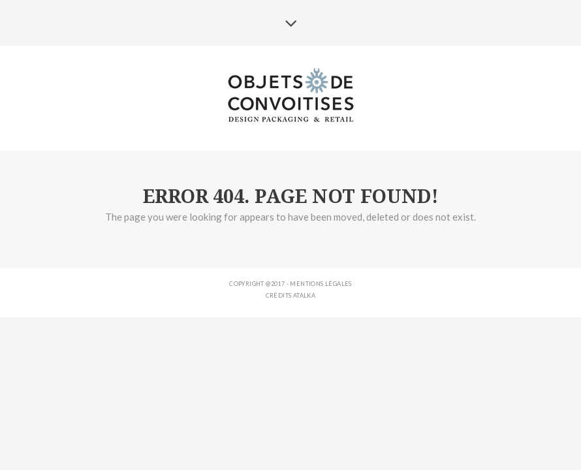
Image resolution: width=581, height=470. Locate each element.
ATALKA (304, 295)
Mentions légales (320, 283)
